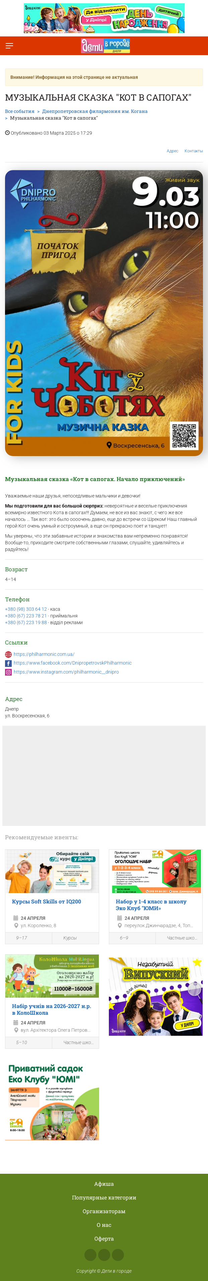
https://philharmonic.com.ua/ (44, 654)
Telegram (118, 1255)
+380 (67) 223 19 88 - (27, 622)
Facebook (90, 1255)
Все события (19, 111)
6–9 (120, 938)
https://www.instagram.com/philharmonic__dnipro (66, 672)
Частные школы (179, 938)
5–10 (18, 1043)
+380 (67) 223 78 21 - (27, 615)
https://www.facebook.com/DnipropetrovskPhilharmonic (73, 663)
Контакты (194, 146)
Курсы (66, 938)
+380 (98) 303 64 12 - (27, 609)
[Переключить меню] (9, 45)
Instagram (104, 1255)
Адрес (172, 145)
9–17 (18, 938)
